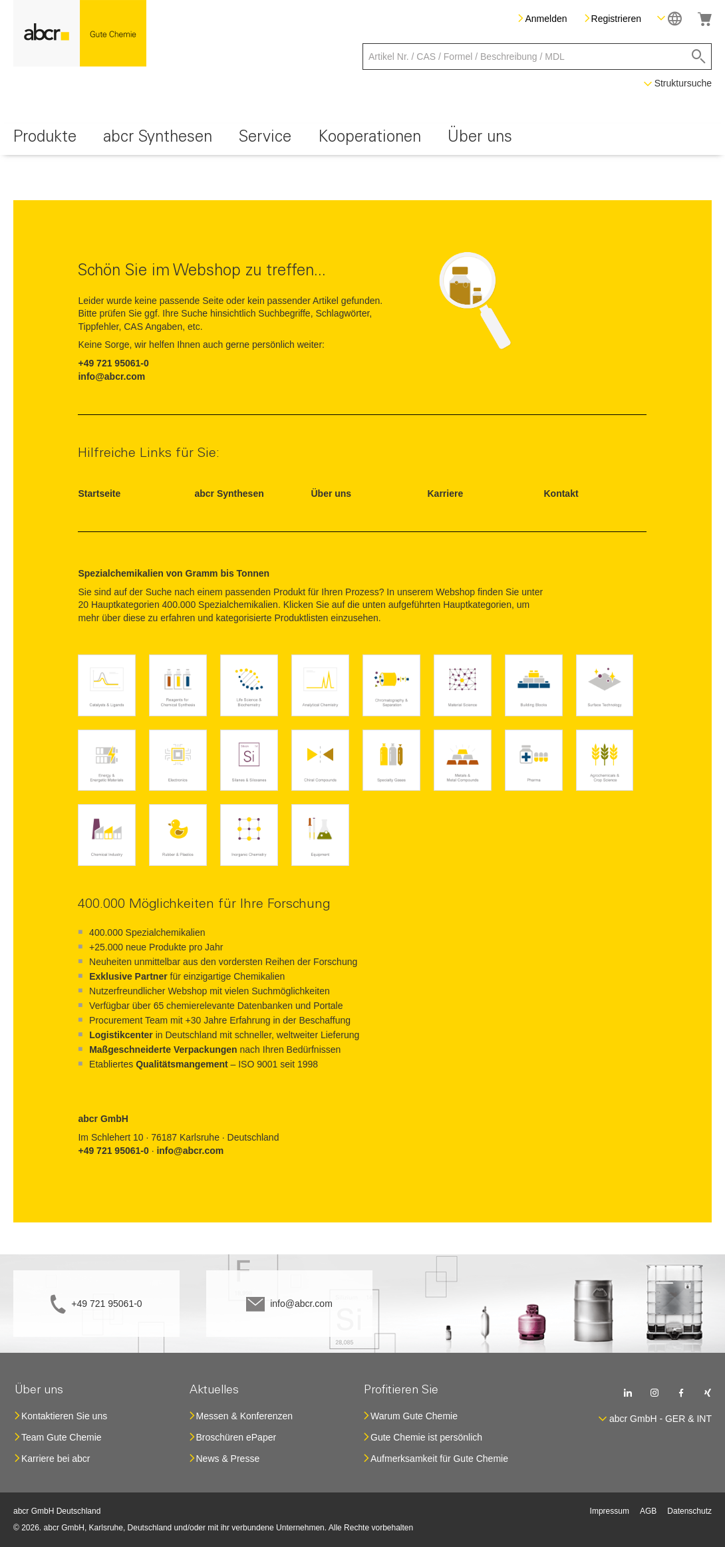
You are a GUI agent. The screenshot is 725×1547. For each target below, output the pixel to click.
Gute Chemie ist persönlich (426, 1437)
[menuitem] (44, 139)
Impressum (609, 1511)
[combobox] (537, 56)
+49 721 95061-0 (106, 1303)
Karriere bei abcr (55, 1458)
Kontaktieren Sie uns (64, 1416)
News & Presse (228, 1458)
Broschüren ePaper (236, 1437)
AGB (648, 1511)
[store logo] (79, 33)
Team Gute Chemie (61, 1437)
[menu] (362, 139)
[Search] (699, 56)
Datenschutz (689, 1511)
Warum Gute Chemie (414, 1416)
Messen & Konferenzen (244, 1416)
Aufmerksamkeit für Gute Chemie (439, 1458)
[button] (669, 18)
